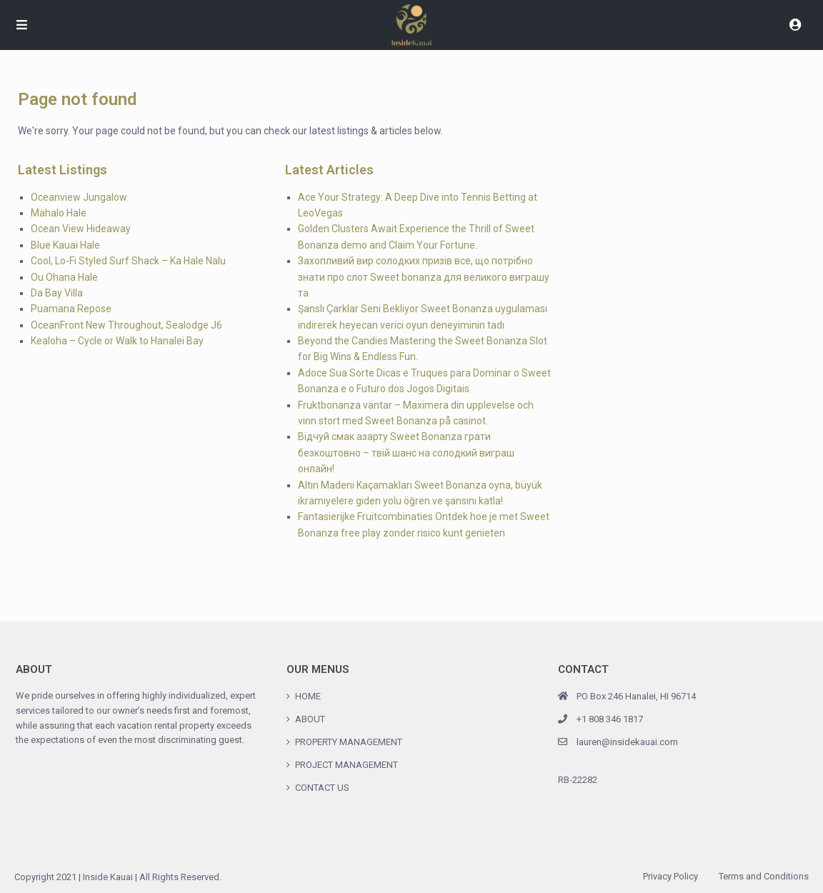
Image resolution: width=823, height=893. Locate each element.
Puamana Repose (71, 308)
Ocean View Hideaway (81, 228)
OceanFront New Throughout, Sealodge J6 (126, 325)
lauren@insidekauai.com (627, 742)
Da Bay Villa (57, 293)
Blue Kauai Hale (65, 245)
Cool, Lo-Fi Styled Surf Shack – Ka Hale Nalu (128, 260)
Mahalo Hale (58, 213)
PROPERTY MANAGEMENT (348, 742)
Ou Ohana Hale (64, 277)
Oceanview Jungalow (79, 197)
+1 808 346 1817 (610, 719)
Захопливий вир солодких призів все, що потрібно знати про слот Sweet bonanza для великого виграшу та (423, 277)
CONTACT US (322, 787)
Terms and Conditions (764, 876)
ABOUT (310, 719)
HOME (308, 696)
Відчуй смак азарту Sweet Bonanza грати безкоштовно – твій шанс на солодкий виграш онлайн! (406, 452)
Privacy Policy (670, 876)
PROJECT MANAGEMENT (346, 764)
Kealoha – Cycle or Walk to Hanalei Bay (117, 340)
